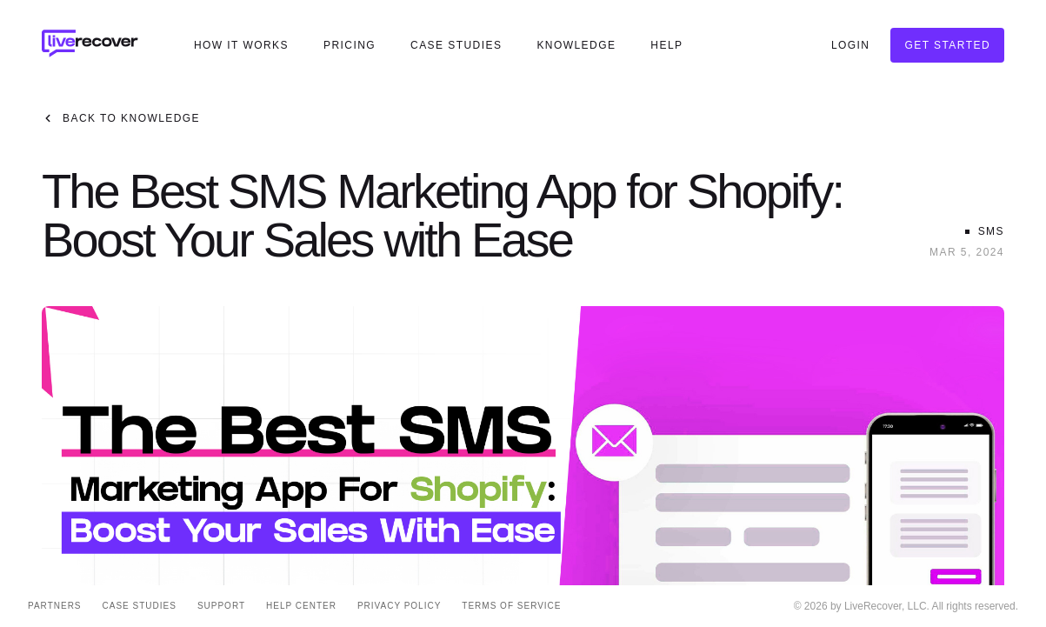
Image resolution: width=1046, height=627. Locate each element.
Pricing (349, 45)
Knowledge (576, 45)
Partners (55, 605)
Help (666, 45)
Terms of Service (511, 605)
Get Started (947, 45)
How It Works (241, 45)
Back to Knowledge (121, 118)
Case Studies (456, 45)
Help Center (301, 605)
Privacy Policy (399, 605)
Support (221, 605)
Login (850, 45)
